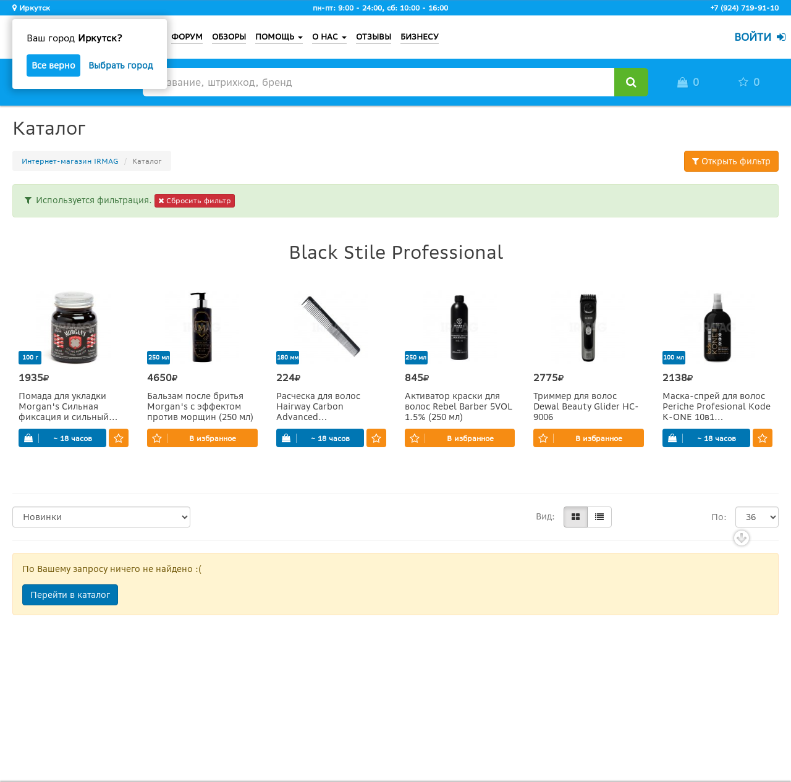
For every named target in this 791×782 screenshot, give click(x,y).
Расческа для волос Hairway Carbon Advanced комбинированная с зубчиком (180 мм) (320, 407)
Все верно (53, 65)
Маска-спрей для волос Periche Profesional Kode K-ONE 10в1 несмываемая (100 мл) (716, 407)
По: (719, 517)
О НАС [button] (329, 37)
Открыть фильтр (731, 161)
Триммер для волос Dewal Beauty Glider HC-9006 (586, 407)
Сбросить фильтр (194, 200)
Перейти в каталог (70, 594)
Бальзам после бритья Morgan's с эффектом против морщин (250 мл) (200, 407)
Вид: (545, 516)
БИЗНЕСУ (419, 37)
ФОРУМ (187, 37)
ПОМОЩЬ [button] (279, 37)
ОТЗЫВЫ (373, 37)
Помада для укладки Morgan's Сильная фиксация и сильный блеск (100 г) (64, 407)
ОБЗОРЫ (229, 37)
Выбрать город (120, 65)
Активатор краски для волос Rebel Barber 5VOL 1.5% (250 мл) (458, 407)
